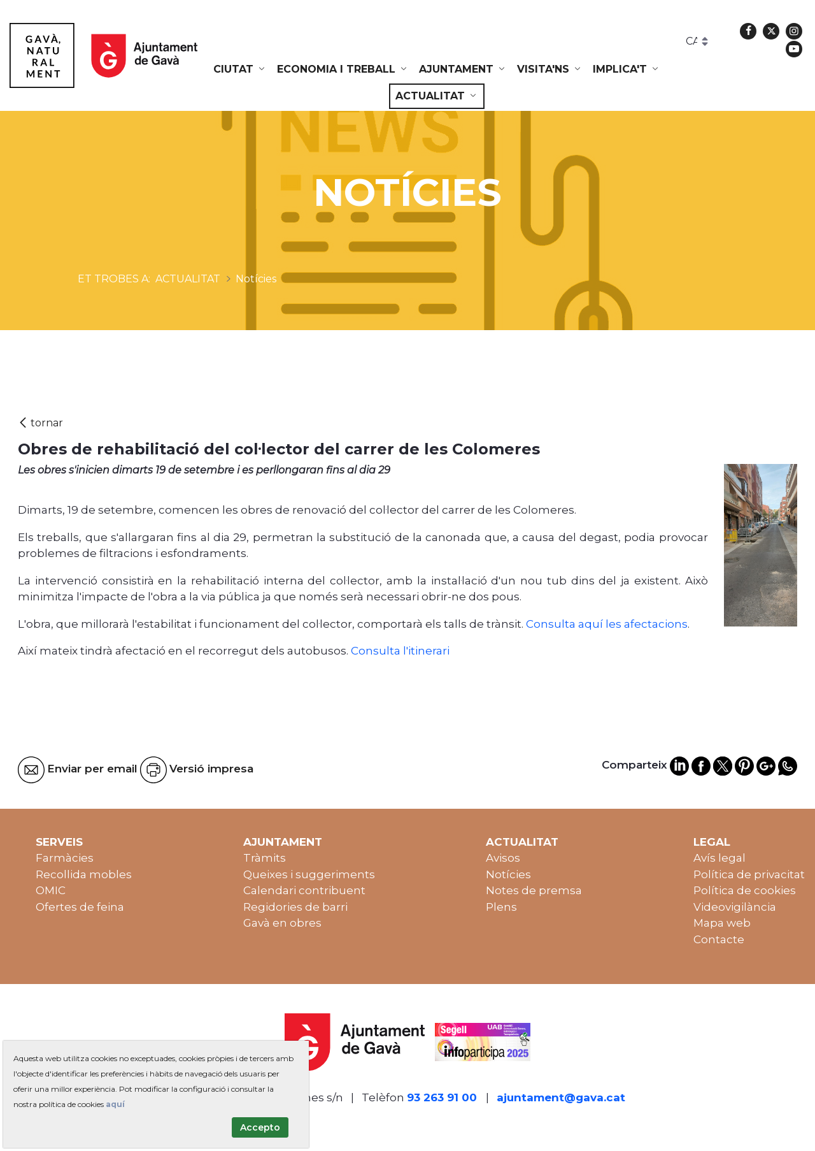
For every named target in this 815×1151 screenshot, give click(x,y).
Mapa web (722, 922)
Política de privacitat (749, 874)
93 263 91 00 (442, 1097)
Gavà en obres (282, 922)
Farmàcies (65, 857)
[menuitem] (240, 69)
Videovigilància (734, 907)
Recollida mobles (84, 874)
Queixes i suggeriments (309, 874)
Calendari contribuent (304, 890)
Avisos (503, 857)
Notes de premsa (534, 890)
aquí (115, 1104)
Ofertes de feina (80, 907)
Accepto (260, 1127)
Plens (501, 907)
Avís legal (719, 857)
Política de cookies (744, 890)
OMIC (51, 890)
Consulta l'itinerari (400, 650)
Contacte (718, 939)
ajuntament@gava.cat (561, 1097)
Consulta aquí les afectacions (607, 624)
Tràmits (264, 857)
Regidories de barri (295, 907)
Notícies (508, 874)
